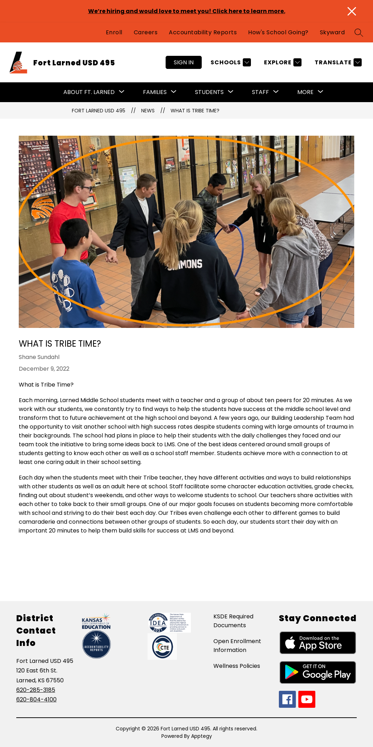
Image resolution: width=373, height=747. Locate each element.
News (148, 110)
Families (155, 92)
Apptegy (201, 736)
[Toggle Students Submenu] (230, 92)
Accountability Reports (203, 32)
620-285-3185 (35, 690)
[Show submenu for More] (305, 92)
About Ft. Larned (89, 92)
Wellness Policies (236, 666)
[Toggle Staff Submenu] (276, 92)
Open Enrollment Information (237, 645)
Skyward (332, 32)
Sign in (184, 62)
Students (209, 92)
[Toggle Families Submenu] (174, 92)
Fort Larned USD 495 (98, 110)
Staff (260, 92)
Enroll (114, 32)
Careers (146, 32)
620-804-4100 (36, 699)
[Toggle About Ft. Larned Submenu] (121, 92)
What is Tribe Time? (195, 110)
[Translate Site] (337, 62)
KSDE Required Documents (233, 620)
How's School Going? (278, 32)
